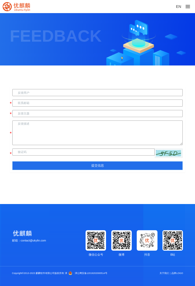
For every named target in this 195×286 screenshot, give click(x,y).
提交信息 (97, 165)
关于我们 (164, 273)
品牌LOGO (177, 273)
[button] (168, 153)
